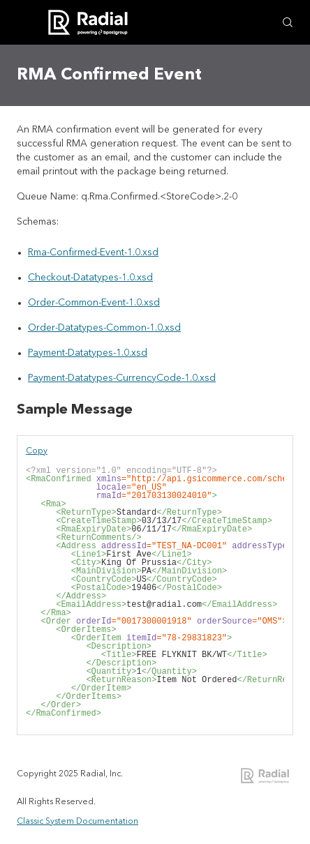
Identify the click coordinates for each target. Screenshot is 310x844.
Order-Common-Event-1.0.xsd (94, 303)
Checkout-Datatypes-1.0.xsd (90, 277)
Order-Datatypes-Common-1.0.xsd (104, 328)
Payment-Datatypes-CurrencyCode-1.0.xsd (122, 378)
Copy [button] (36, 451)
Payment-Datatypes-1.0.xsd (87, 353)
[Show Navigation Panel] (22, 22)
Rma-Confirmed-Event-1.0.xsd (93, 252)
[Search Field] (287, 22)
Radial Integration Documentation (265, 775)
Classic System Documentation (77, 821)
